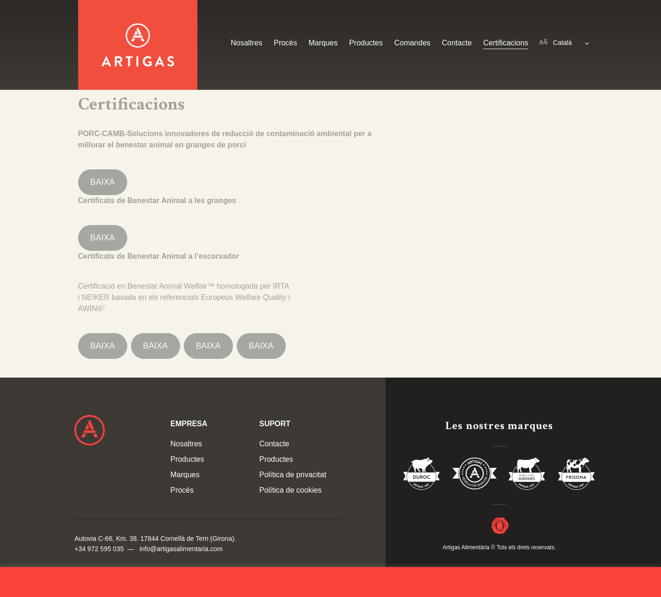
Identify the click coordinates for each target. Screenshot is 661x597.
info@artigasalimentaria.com (181, 549)
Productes (366, 43)
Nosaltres (246, 43)
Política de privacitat (292, 475)
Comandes (412, 43)
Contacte (457, 43)
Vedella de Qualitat (474, 475)
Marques (322, 43)
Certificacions (505, 43)
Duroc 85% (422, 475)
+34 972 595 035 (99, 549)
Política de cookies (290, 490)
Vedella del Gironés (527, 475)
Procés (285, 43)
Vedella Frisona (576, 475)
